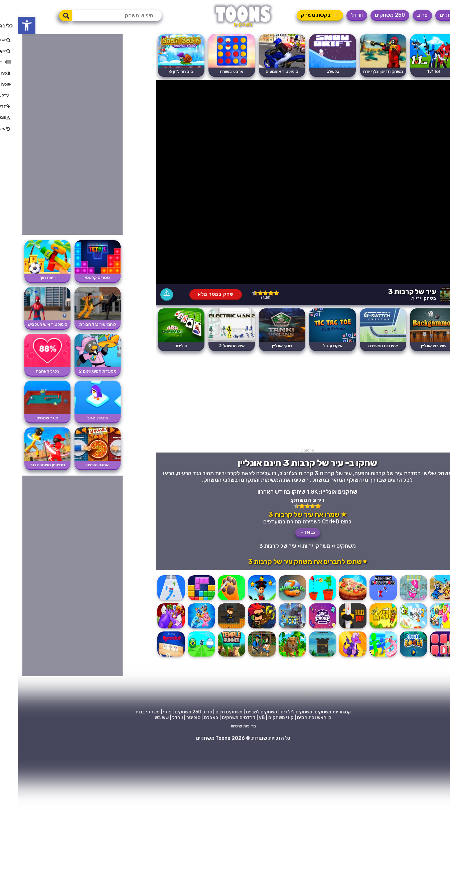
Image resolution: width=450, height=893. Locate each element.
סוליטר (163, 345)
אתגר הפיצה (79, 464)
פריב (404, 15)
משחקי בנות (129, 712)
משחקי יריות (405, 298)
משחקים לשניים (243, 712)
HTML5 (289, 532)
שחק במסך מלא (197, 294)
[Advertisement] (289, 401)
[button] (8, 25)
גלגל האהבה (29, 371)
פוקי (149, 712)
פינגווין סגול (79, 417)
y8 (244, 717)
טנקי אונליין (264, 345)
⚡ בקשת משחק (302, 15)
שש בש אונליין (415, 345)
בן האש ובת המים (296, 717)
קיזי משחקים (263, 717)
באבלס (193, 717)
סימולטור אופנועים (264, 71)
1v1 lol (415, 71)
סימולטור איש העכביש (29, 324)
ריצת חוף (29, 277)
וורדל (339, 15)
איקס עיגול (314, 345)
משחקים (431, 15)
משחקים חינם (210, 712)
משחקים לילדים (278, 712)
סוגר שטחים (29, 417)
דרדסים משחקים (221, 717)
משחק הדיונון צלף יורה (365, 71)
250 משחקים (372, 15)
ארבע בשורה (213, 71)
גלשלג (315, 71)
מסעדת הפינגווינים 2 (79, 371)
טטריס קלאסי (79, 277)
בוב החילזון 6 (163, 71)
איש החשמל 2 (214, 345)
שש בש (144, 717)
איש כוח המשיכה (365, 345)
